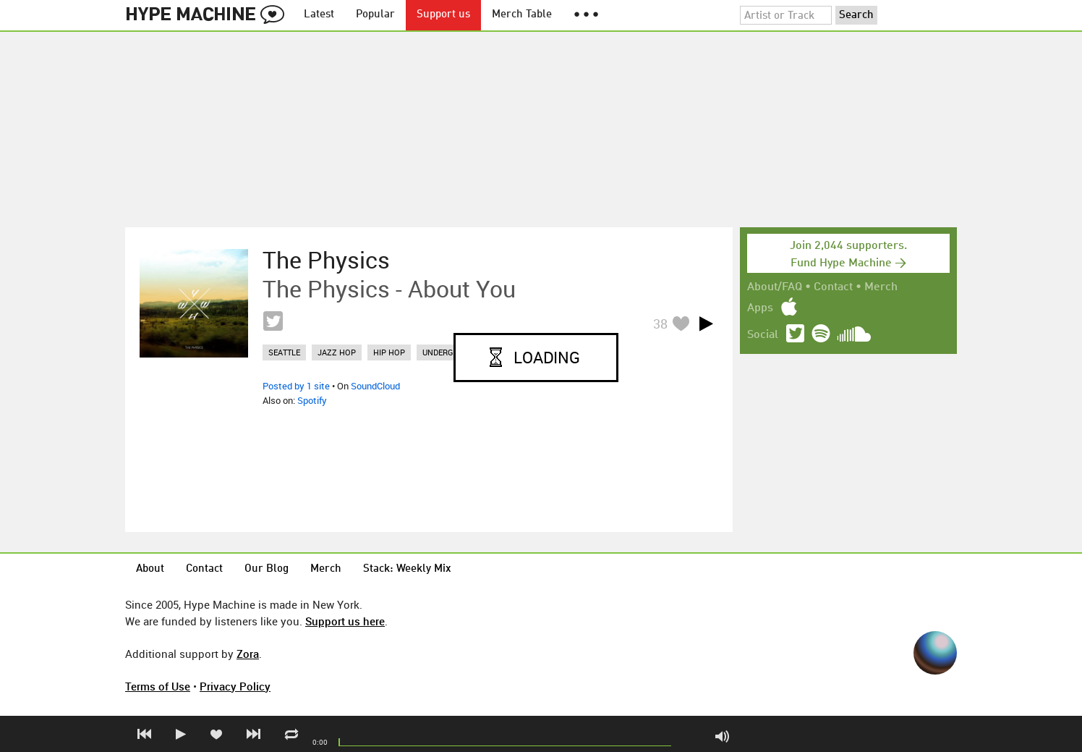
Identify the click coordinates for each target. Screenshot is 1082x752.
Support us (443, 14)
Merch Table (522, 14)
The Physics (326, 259)
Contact (833, 287)
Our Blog (266, 569)
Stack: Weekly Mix (407, 569)
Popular (375, 14)
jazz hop (337, 352)
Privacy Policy (235, 686)
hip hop (389, 352)
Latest (319, 14)
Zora (248, 653)
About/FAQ (774, 287)
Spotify (312, 400)
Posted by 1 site (296, 385)
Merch (881, 287)
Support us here (345, 621)
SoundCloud (375, 385)
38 (660, 323)
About (150, 569)
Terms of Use (157, 686)
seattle (284, 352)
